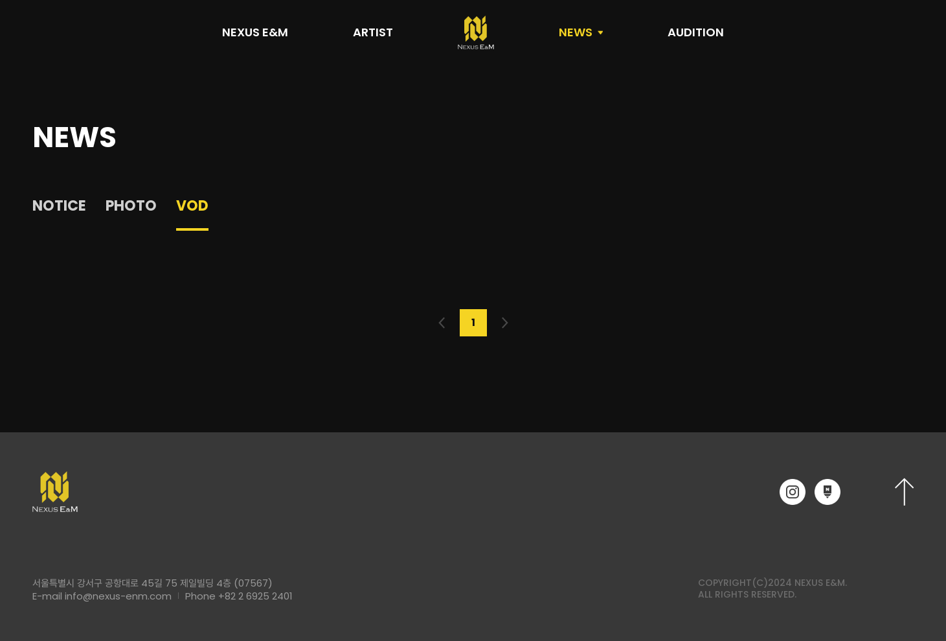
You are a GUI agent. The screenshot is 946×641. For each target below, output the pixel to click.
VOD (192, 206)
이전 (442, 322)
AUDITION (696, 32)
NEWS (575, 32)
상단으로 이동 (904, 492)
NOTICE (59, 206)
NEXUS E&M (255, 32)
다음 (504, 322)
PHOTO (131, 206)
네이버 (827, 492)
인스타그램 (792, 492)
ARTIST (373, 32)
